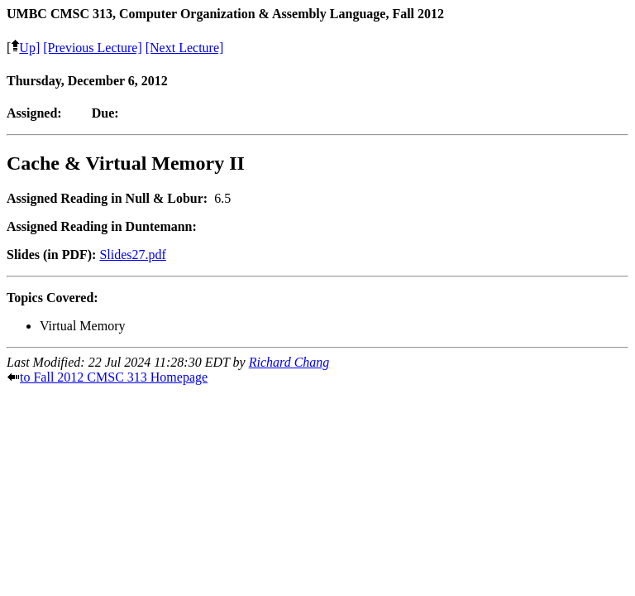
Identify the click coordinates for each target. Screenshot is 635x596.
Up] (25, 48)
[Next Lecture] (185, 48)
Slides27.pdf (132, 255)
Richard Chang (289, 362)
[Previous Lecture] (92, 48)
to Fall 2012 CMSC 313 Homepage (114, 377)
